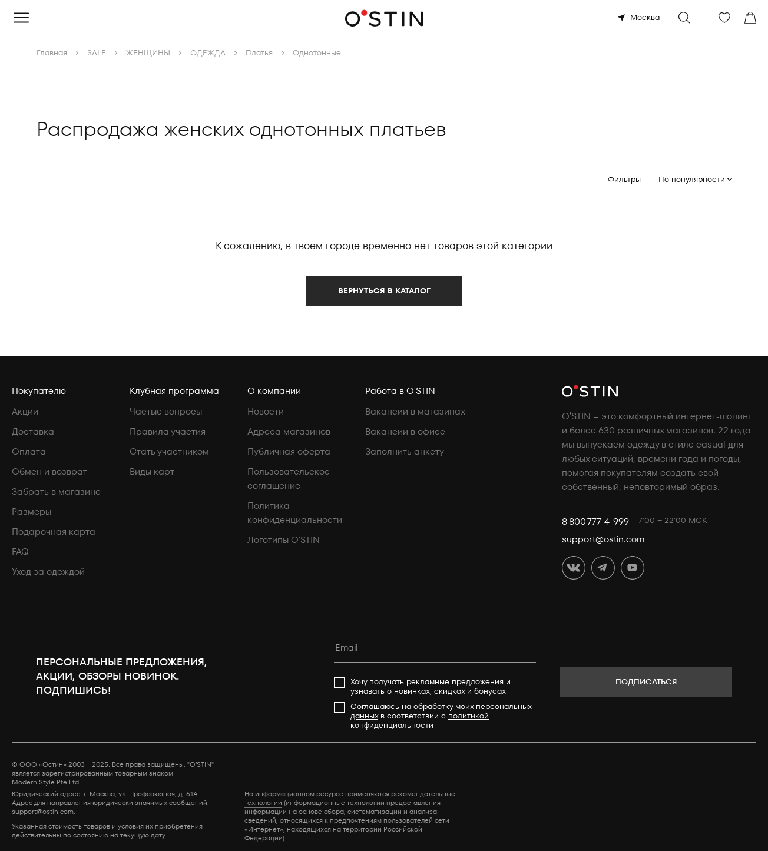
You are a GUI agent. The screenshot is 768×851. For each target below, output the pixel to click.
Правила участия (168, 432)
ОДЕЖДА (208, 53)
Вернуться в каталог (384, 291)
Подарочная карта (53, 532)
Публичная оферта (288, 452)
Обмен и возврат (49, 472)
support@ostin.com (603, 539)
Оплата (29, 452)
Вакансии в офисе (405, 432)
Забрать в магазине (56, 492)
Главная (52, 53)
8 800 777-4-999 (595, 522)
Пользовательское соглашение (288, 479)
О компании (274, 391)
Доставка (33, 432)
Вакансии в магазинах (415, 412)
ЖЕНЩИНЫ (148, 53)
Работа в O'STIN (400, 391)
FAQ (20, 552)
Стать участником (169, 452)
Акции (25, 412)
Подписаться (646, 682)
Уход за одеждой (48, 572)
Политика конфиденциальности (294, 513)
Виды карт (152, 472)
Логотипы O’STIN (283, 540)
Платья (259, 53)
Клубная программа (174, 391)
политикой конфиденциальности (419, 720)
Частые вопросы (166, 412)
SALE (96, 53)
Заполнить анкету (404, 452)
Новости (265, 412)
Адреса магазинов (288, 432)
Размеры (31, 512)
